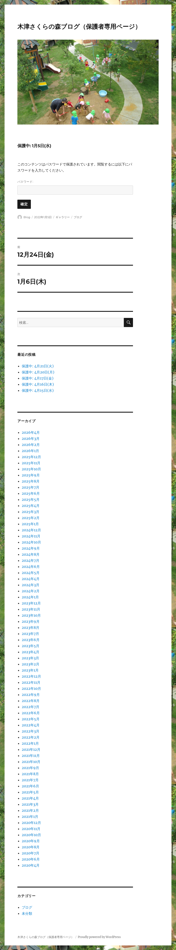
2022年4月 (31, 725)
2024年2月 (31, 591)
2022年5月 (31, 719)
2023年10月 (31, 615)
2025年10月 (31, 469)
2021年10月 (31, 761)
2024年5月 (31, 572)
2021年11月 (31, 755)
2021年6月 (30, 786)
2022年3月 (30, 731)
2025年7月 (30, 487)
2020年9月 (31, 841)
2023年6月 (31, 640)
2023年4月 (30, 652)
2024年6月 (31, 566)
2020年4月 (31, 865)
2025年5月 (31, 499)
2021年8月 (30, 774)
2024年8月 (31, 554)
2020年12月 (31, 822)
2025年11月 (31, 463)
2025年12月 (31, 457)
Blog (26, 217)
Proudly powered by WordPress (99, 937)
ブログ (78, 217)
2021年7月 (30, 780)
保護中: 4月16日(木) (38, 384)
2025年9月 (31, 475)
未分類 (27, 913)
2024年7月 (30, 560)
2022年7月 (30, 707)
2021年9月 (30, 768)
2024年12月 (31, 530)
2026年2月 (31, 444)
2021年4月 (30, 798)
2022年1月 (30, 743)
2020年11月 (31, 829)
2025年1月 (30, 524)
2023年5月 (30, 646)
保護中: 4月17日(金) (37, 378)
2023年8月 (30, 627)
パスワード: (75, 187)
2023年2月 (30, 664)
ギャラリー (63, 217)
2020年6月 (31, 859)
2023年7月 (30, 633)
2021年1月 (30, 816)
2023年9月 (31, 621)
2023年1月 (30, 670)
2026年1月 (30, 451)
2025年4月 (31, 505)
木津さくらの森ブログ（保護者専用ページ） (79, 26)
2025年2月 (31, 518)
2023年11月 (31, 609)
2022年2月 (31, 737)
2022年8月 (31, 701)
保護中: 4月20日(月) (38, 372)
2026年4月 (31, 432)
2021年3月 (30, 804)
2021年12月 (31, 749)
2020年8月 (31, 847)
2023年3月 (30, 658)
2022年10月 (31, 688)
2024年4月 (31, 579)
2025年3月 (30, 512)
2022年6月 (31, 713)
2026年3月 (31, 438)
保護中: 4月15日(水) (38, 390)
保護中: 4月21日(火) (38, 366)
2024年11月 (31, 536)
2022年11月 (31, 682)
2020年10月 (31, 835)
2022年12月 (31, 676)
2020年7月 (30, 853)
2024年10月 (31, 542)
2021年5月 (30, 792)
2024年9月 (31, 548)
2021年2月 (30, 810)
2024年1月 (30, 597)
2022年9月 (31, 694)
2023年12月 (31, 603)
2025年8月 (31, 481)
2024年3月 (30, 585)
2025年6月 (31, 493)
